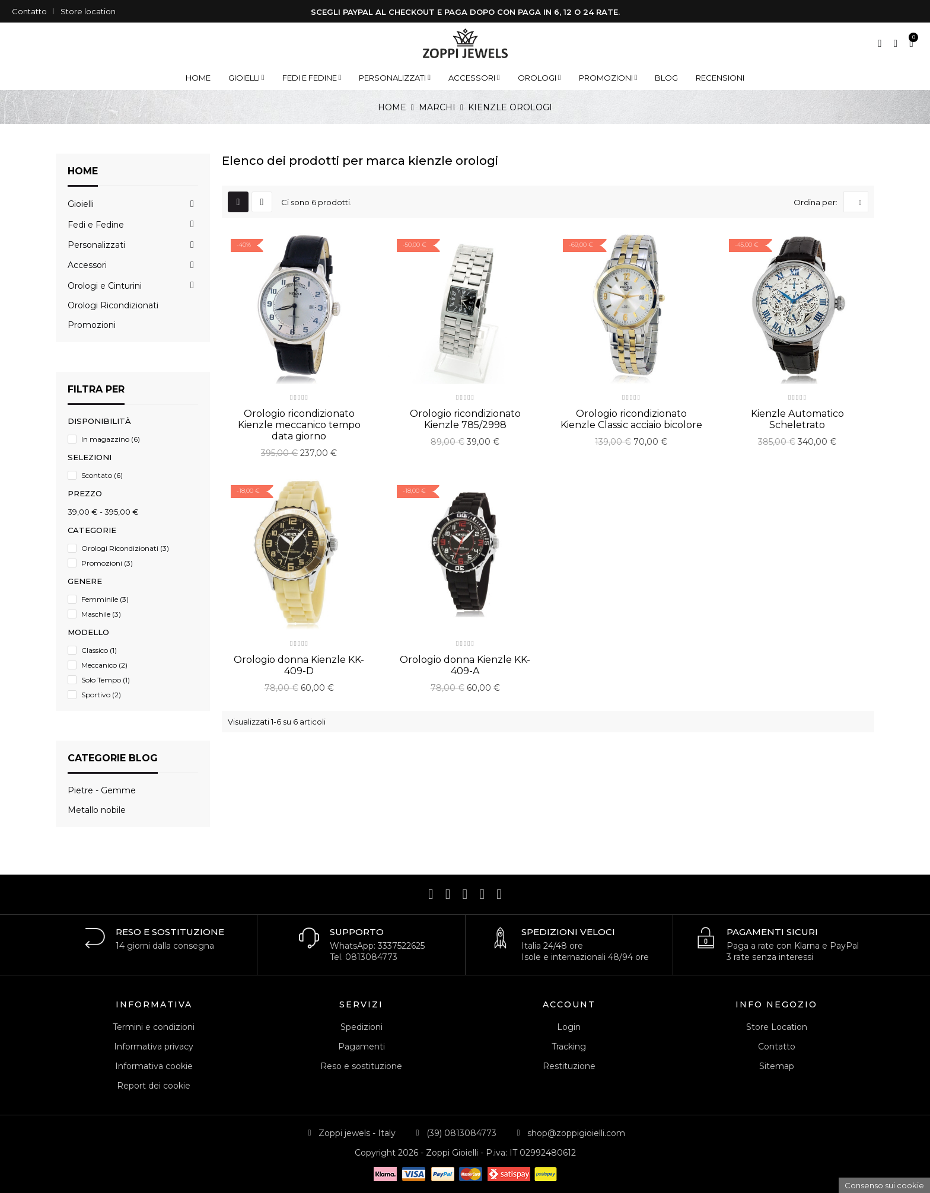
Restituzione (569, 1066)
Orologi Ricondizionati (113, 305)
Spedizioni (361, 1027)
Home (83, 171)
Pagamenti (361, 1046)
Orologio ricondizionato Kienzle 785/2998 (465, 419)
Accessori (87, 265)
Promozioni (92, 325)
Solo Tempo (105, 679)
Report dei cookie (153, 1085)
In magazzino (110, 439)
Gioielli (81, 204)
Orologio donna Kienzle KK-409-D (299, 665)
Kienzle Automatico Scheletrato (797, 419)
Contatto (29, 11)
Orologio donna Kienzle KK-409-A (465, 665)
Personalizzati (96, 245)
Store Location (776, 1027)
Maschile (101, 614)
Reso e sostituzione (361, 1066)
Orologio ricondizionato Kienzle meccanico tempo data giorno (299, 425)
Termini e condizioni (154, 1027)
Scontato (102, 475)
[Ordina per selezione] (855, 202)
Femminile (105, 599)
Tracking (569, 1046)
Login (569, 1027)
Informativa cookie (154, 1066)
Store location (88, 11)
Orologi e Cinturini (105, 285)
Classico (99, 650)
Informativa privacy (153, 1046)
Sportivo (101, 694)
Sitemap (776, 1066)
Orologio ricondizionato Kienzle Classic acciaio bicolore (631, 419)
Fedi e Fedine (96, 224)
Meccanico (104, 665)
